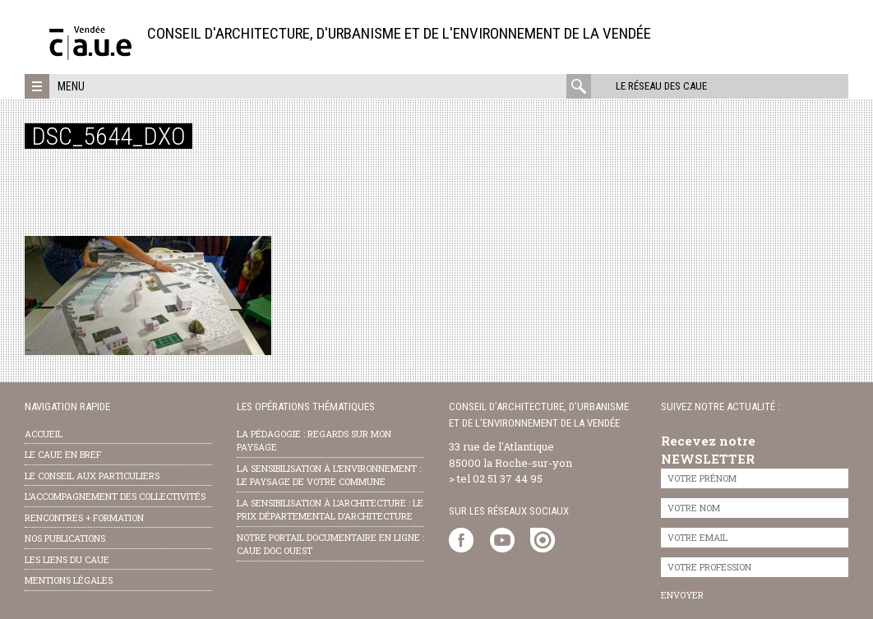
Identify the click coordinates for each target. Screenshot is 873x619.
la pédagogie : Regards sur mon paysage (314, 440)
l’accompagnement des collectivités (115, 496)
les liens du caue (67, 559)
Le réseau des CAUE (661, 86)
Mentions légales (69, 580)
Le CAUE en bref (63, 454)
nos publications (65, 538)
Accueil (43, 433)
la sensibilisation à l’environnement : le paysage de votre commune (329, 475)
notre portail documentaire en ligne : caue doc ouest (330, 544)
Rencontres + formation (84, 517)
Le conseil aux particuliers (92, 475)
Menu (71, 86)
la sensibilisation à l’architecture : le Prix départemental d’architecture (330, 510)
